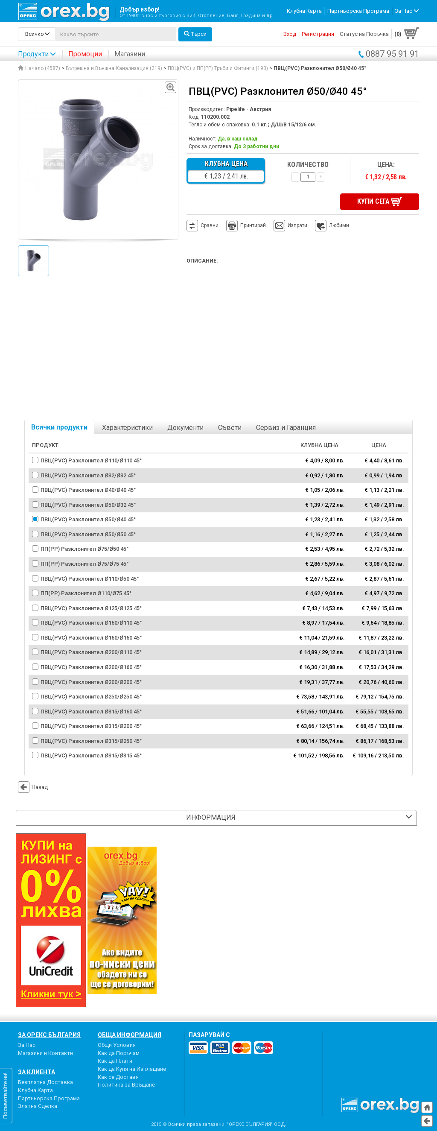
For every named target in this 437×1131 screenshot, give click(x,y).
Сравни (209, 225)
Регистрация (318, 34)
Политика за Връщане (126, 1084)
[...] (115, 34)
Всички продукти (59, 427)
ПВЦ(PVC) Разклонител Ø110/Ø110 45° (91, 460)
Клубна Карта (304, 11)
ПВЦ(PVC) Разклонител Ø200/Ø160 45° (91, 667)
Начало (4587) (39, 68)
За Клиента (36, 1072)
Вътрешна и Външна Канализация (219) (114, 68)
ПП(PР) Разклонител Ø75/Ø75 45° (84, 564)
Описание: (202, 261)
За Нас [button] (407, 11)
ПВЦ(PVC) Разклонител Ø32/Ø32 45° (88, 475)
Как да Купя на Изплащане (132, 1069)
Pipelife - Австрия (248, 109)
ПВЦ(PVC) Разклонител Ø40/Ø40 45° (88, 490)
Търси (195, 34)
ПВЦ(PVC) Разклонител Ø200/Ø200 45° (91, 682)
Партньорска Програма (358, 11)
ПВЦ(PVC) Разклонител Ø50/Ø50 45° (88, 534)
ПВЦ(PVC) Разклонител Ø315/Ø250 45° (91, 741)
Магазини (129, 54)
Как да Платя (115, 1061)
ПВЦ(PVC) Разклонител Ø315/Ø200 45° (91, 726)
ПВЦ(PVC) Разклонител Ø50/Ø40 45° (88, 519)
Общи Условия (117, 1045)
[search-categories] (36, 34)
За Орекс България (49, 1035)
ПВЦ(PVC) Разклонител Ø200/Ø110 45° (91, 652)
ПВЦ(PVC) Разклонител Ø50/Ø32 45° (88, 505)
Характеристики (127, 428)
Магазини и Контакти (45, 1053)
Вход (289, 34)
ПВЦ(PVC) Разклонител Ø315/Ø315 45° (91, 755)
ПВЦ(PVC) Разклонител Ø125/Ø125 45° (91, 608)
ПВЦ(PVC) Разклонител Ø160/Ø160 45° (91, 637)
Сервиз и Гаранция (286, 428)
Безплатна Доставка (45, 1082)
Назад (33, 787)
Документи (185, 428)
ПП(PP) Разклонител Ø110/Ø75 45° (86, 593)
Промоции (85, 54)
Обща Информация (129, 1035)
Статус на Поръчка (364, 34)
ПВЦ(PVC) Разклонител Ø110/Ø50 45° (90, 579)
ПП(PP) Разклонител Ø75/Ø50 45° (84, 549)
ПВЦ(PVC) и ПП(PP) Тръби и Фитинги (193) (218, 68)
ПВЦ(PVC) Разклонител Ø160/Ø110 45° (91, 623)
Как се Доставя (118, 1077)
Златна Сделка (37, 1106)
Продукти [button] (37, 54)
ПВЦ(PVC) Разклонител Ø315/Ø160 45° (91, 711)
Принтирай (246, 226)
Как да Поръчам (119, 1053)
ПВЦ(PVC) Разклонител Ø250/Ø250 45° (91, 696)
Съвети (230, 428)
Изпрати (297, 225)
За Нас (26, 1045)
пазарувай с (209, 1035)
